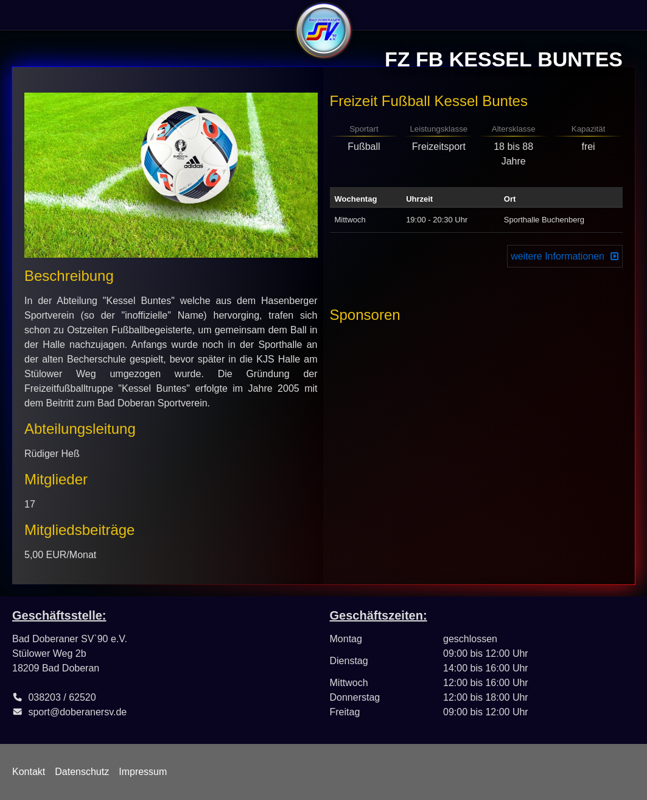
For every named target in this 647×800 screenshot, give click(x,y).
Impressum (143, 771)
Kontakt (28, 771)
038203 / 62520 (62, 697)
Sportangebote (95, 15)
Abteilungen (172, 15)
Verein (29, 15)
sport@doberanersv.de (77, 712)
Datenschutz (82, 771)
